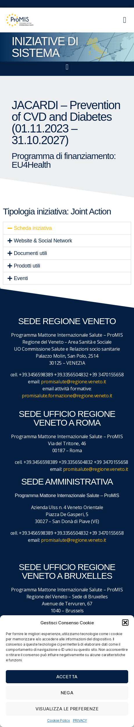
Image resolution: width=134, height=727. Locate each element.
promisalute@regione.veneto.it (73, 381)
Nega (67, 692)
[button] (125, 622)
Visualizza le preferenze (67, 709)
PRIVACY (80, 720)
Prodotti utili (27, 266)
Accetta (67, 676)
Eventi (21, 278)
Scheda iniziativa (33, 228)
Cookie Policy (58, 720)
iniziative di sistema (45, 47)
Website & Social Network (43, 241)
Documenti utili (30, 253)
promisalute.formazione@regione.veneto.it (67, 395)
